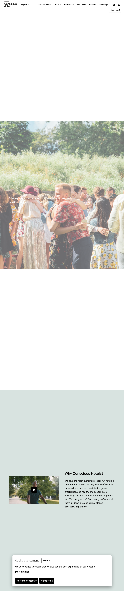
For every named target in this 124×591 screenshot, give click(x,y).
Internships (103, 4)
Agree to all (47, 580)
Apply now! (115, 10)
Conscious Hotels (44, 4)
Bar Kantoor (69, 4)
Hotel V (58, 4)
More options (23, 571)
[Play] (34, 490)
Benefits (92, 4)
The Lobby (81, 4)
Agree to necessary (27, 580)
